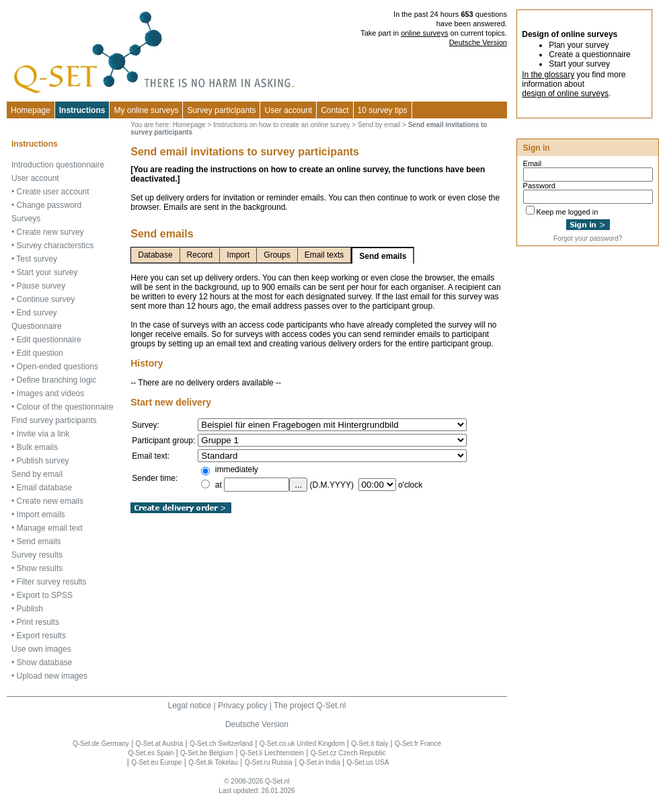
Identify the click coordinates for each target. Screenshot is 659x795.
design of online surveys (565, 93)
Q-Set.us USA (368, 762)
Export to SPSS (45, 595)
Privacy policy (242, 705)
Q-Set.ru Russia (269, 762)
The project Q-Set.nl (310, 705)
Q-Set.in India (319, 762)
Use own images (41, 649)
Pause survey (41, 286)
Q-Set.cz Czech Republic (348, 753)
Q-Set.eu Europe (156, 762)
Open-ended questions (57, 366)
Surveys (25, 218)
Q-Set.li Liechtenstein (272, 753)
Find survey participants (54, 420)
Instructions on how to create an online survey (281, 124)
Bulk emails (37, 447)
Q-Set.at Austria (160, 743)
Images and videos (51, 393)
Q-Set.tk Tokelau (213, 762)
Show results (40, 568)
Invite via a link (43, 434)
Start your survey (47, 272)
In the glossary (548, 74)
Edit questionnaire (49, 339)
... (298, 485)
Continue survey (46, 299)
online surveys (424, 33)
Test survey (36, 259)
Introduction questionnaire (57, 164)
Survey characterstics (55, 245)
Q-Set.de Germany (101, 743)
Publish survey (43, 460)
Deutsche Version (478, 42)
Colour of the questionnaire (65, 407)
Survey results (37, 555)
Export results (41, 635)
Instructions (82, 110)
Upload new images (52, 676)
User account (35, 178)
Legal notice (190, 705)
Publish (30, 608)
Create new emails (50, 501)
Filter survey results (52, 581)
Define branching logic (57, 380)
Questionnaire (36, 326)
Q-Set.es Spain (150, 753)
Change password (49, 205)
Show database (45, 662)
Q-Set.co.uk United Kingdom (302, 743)
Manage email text (50, 528)
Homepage (30, 110)
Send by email (37, 474)
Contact (334, 110)
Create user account (53, 191)
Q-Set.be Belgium (206, 753)
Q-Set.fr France (418, 743)
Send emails (39, 541)
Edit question (40, 353)
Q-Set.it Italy (369, 743)
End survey (37, 312)
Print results (38, 622)
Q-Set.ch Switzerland (221, 743)
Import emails (41, 514)
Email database (45, 487)
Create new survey (50, 232)
